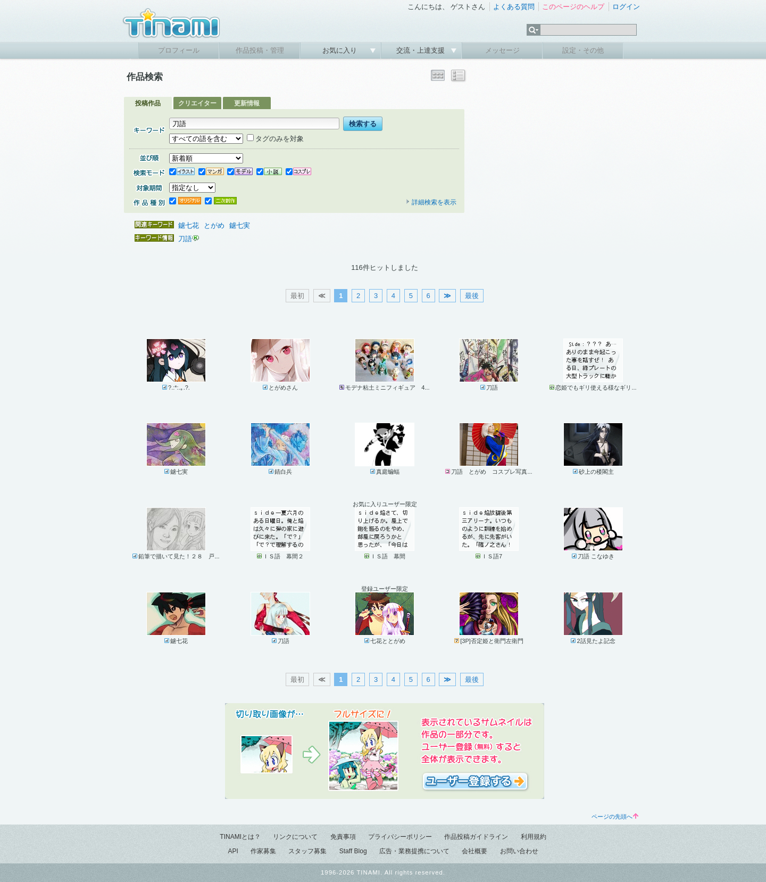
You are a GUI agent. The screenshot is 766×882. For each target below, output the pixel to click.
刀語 (185, 239)
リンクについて (295, 836)
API (233, 851)
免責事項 (343, 836)
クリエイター (197, 103)
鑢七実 (239, 225)
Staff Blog (353, 851)
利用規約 (533, 836)
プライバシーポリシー (400, 836)
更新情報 (247, 103)
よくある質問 (514, 7)
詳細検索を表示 (430, 202)
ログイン (626, 7)
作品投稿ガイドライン (476, 836)
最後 (472, 296)
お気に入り (340, 50)
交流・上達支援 (421, 50)
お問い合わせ (519, 851)
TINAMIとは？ (240, 836)
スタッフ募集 (307, 851)
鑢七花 (188, 225)
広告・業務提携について (414, 851)
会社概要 (474, 851)
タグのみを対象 (275, 139)
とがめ (214, 225)
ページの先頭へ (615, 816)
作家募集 (263, 851)
